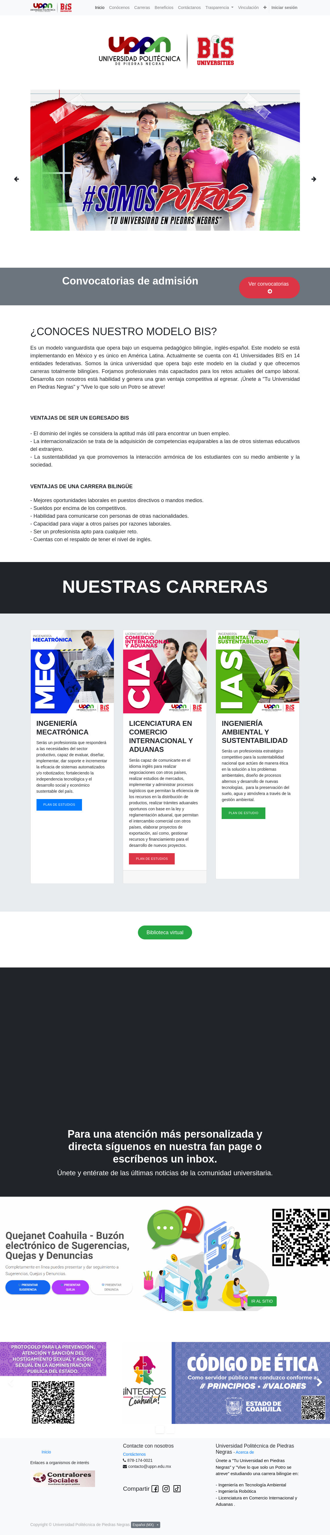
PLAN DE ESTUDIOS (59, 804)
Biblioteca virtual (165, 932)
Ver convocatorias (269, 287)
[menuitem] (100, 7)
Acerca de (245, 1452)
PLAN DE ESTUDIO (243, 813)
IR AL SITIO (262, 1301)
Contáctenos (134, 1454)
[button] (265, 7)
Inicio (46, 1452)
